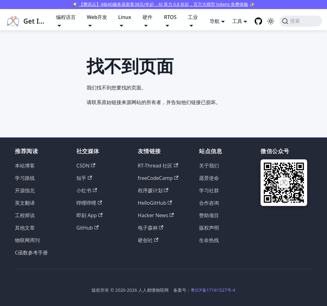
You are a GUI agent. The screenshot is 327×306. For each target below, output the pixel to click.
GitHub (87, 227)
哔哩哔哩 (89, 202)
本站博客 (25, 165)
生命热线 (209, 240)
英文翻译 (25, 202)
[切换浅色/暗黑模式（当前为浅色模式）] (271, 21)
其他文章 (25, 227)
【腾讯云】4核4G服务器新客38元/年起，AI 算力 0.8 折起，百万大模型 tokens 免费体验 (163, 4)
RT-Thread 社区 (158, 165)
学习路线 (25, 178)
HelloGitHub (155, 202)
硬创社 (148, 240)
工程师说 (25, 215)
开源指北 (25, 190)
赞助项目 (209, 215)
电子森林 (150, 227)
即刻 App (89, 215)
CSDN (85, 165)
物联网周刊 (27, 240)
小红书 (86, 190)
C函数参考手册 (31, 252)
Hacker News (156, 215)
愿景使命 (209, 178)
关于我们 (209, 165)
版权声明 (209, 227)
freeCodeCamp (158, 178)
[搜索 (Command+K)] (300, 21)
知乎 (84, 178)
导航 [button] (215, 21)
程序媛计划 (153, 190)
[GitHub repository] (258, 21)
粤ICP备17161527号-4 (213, 290)
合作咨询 (209, 202)
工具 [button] (237, 21)
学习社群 (209, 190)
